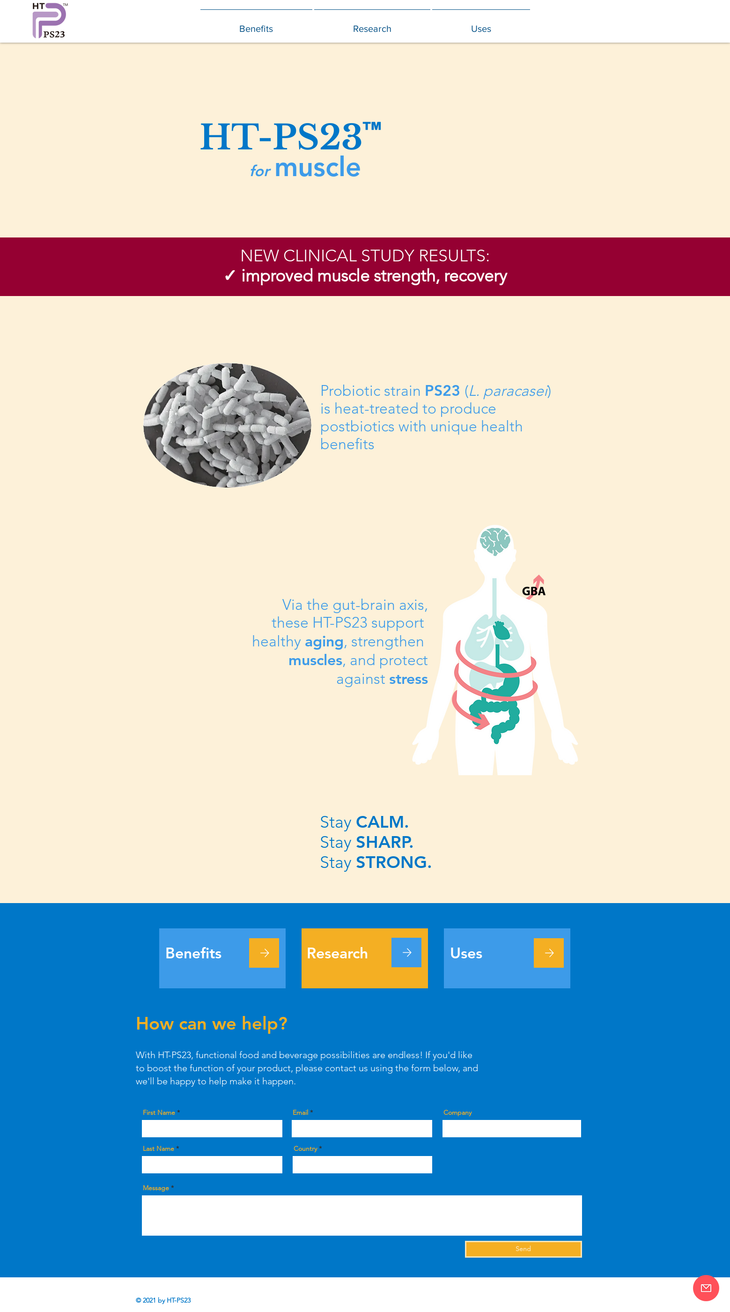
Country (305, 1148)
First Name (159, 1112)
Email (300, 1112)
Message (156, 1188)
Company (457, 1112)
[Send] (523, 1249)
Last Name (158, 1148)
